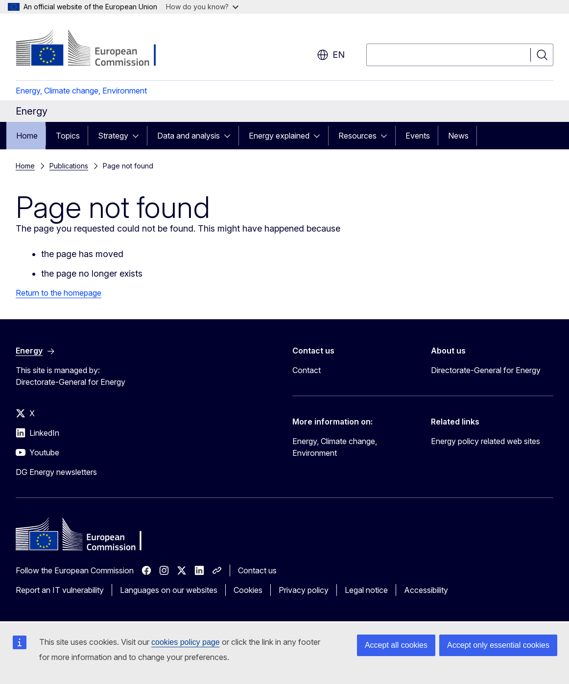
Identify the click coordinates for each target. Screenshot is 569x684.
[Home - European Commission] (95, 49)
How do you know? (202, 6)
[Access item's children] (138, 135)
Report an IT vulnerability (60, 590)
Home (27, 136)
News (458, 136)
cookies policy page (185, 642)
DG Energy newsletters (56, 472)
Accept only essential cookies (498, 645)
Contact (306, 370)
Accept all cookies (396, 645)
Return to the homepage (58, 293)
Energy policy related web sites (485, 441)
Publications (68, 166)
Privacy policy (304, 590)
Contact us (257, 570)
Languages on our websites (168, 590)
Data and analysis (188, 136)
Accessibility (426, 590)
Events (417, 136)
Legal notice (366, 590)
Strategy (113, 136)
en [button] (331, 55)
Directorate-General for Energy (486, 370)
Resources (357, 136)
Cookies (248, 590)
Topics (68, 136)
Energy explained (279, 136)
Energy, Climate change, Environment (81, 90)
